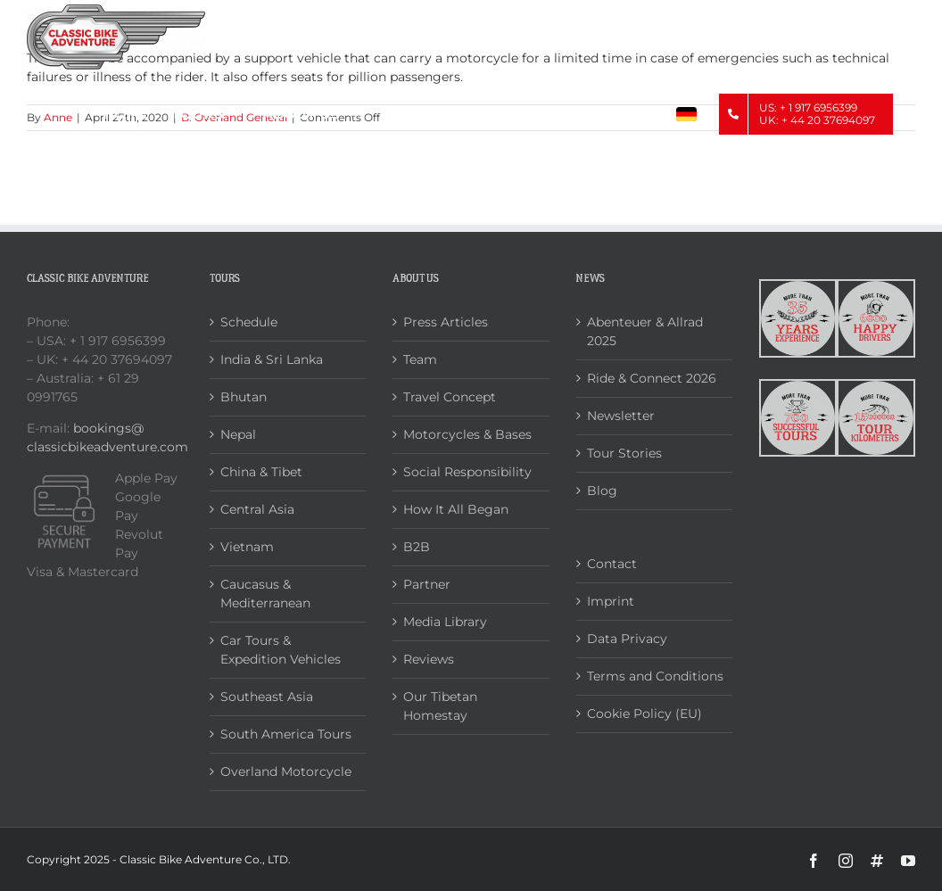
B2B (416, 547)
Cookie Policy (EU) (644, 713)
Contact (612, 564)
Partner (426, 584)
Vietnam (247, 547)
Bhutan (243, 397)
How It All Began (455, 509)
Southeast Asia (266, 697)
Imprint (610, 601)
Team (420, 359)
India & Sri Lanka (271, 359)
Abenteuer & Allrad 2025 (645, 331)
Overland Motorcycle (285, 771)
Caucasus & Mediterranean (265, 593)
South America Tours (285, 734)
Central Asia (257, 509)
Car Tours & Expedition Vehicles (280, 649)
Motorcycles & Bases (467, 434)
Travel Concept (449, 397)
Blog (602, 491)
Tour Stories (624, 453)
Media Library (445, 622)
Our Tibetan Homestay (440, 706)
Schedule (248, 322)
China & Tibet (261, 472)
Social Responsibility (467, 472)
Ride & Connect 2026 (651, 378)
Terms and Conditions (655, 676)
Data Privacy (627, 639)
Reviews (428, 659)
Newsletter (621, 416)
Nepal (238, 434)
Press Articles (445, 322)
